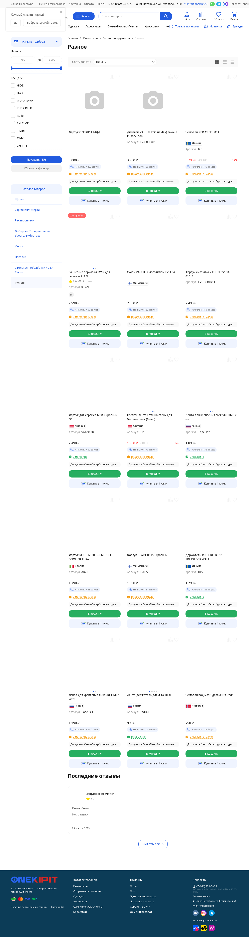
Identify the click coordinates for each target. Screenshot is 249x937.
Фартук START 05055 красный (147, 555)
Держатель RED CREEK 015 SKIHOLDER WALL (204, 557)
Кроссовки (152, 26)
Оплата (89, 4)
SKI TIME (23, 123)
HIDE (20, 85)
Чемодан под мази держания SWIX (209, 695)
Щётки (19, 199)
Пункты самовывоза (52, 4)
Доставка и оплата (142, 901)
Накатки (20, 257)
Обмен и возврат (141, 912)
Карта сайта (57, 906)
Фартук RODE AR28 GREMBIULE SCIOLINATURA (90, 557)
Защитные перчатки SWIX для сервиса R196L (89, 274)
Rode (20, 116)
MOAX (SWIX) (25, 101)
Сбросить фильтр (36, 168)
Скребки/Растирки (27, 210)
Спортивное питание (87, 891)
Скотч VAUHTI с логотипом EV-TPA (151, 272)
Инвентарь (90, 38)
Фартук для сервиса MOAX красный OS (93, 417)
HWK (20, 93)
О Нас (133, 886)
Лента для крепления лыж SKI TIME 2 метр (211, 417)
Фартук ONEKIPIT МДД (84, 132)
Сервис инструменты (116, 38)
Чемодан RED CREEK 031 (202, 132)
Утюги (19, 246)
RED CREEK (24, 108)
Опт (132, 891)
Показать (33, 159)
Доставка (75, 4)
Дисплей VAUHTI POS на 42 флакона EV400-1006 (152, 134)
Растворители (24, 220)
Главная (73, 38)
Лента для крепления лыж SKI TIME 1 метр (94, 697)
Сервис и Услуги (140, 906)
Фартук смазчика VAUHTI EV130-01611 (207, 274)
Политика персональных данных (29, 906)
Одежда (73, 26)
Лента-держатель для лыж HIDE (149, 695)
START (21, 131)
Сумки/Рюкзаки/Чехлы (123, 26)
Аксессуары (93, 26)
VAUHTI (22, 146)
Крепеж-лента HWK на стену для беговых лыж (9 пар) (149, 417)
